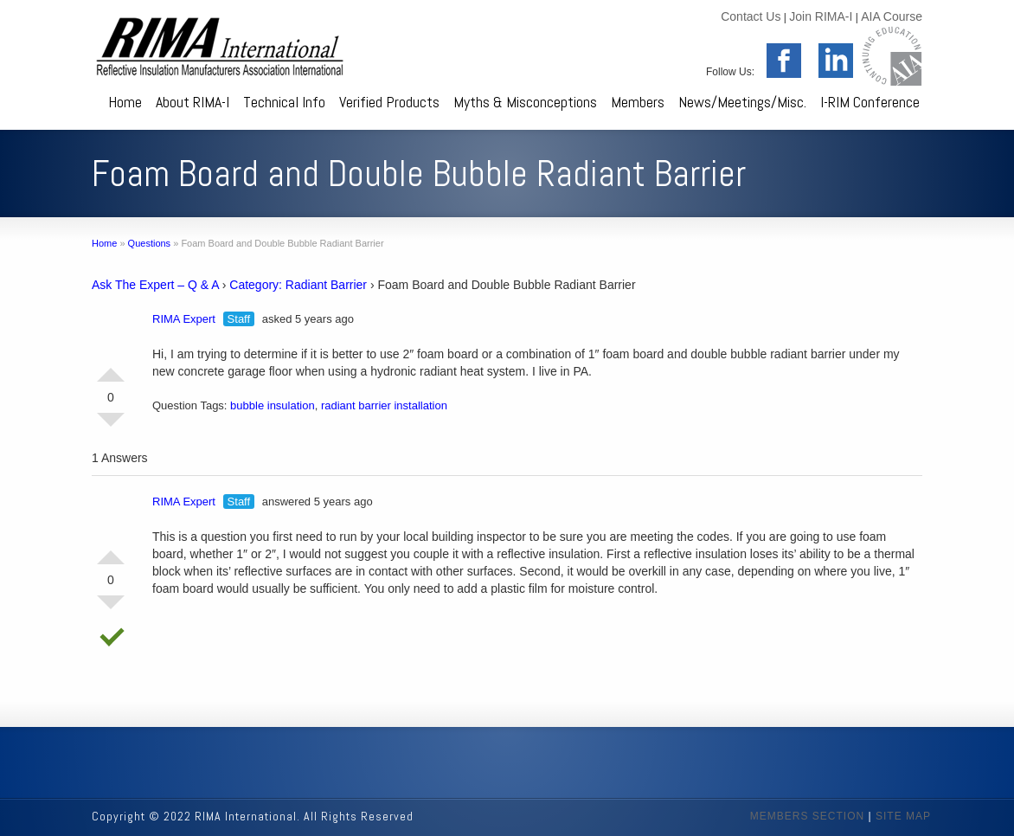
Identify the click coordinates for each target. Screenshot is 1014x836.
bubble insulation (272, 405)
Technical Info (284, 102)
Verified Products (389, 102)
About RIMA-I (192, 102)
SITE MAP (903, 816)
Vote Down (111, 427)
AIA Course (891, 16)
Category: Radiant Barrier (298, 285)
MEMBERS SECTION (807, 816)
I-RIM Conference (870, 102)
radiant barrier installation (384, 405)
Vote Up (111, 368)
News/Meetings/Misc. (742, 102)
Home (125, 102)
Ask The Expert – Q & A (155, 285)
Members (637, 102)
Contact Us (750, 16)
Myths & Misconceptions (525, 102)
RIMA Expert (183, 318)
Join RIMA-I (820, 16)
